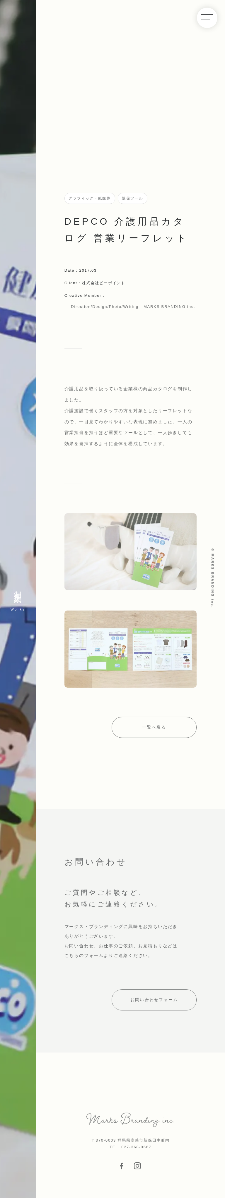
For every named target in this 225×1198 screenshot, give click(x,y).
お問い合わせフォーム (154, 1002)
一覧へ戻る (154, 729)
